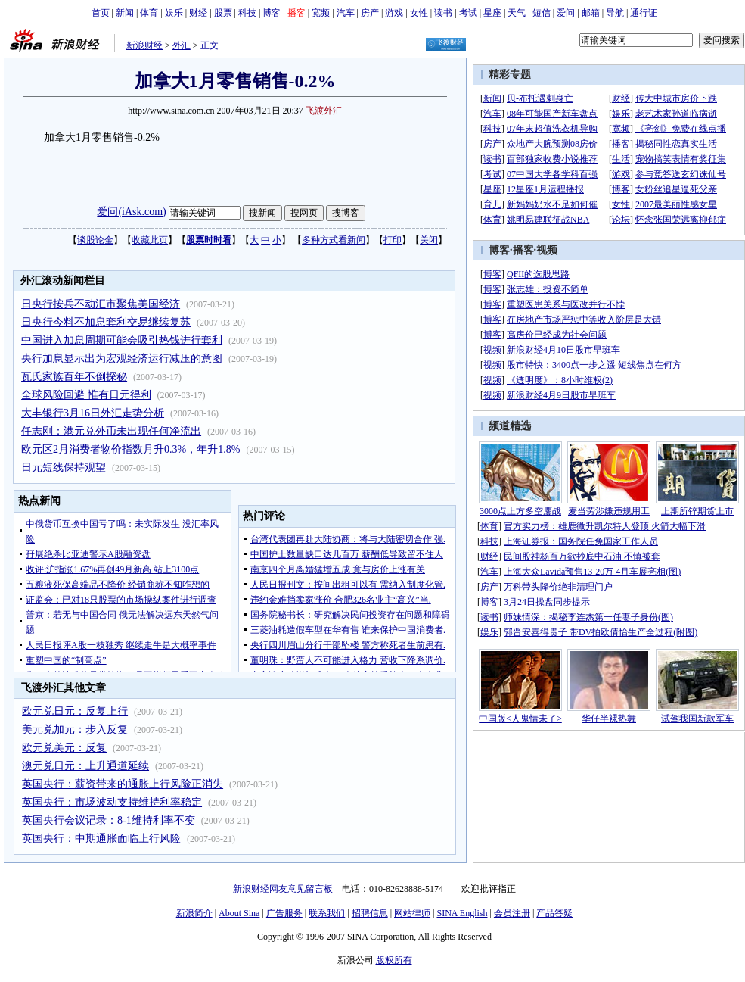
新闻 (125, 13)
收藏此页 (150, 240)
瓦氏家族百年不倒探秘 (74, 376)
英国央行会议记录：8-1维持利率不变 (108, 820)
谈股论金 (95, 240)
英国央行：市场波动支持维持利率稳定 (112, 802)
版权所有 (394, 960)
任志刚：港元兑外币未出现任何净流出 (111, 431)
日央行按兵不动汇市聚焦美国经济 (100, 304)
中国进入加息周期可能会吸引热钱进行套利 (121, 340)
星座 (492, 13)
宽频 (321, 13)
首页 (101, 13)
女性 (419, 13)
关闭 (429, 240)
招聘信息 (370, 913)
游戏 (394, 13)
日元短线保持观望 (63, 467)
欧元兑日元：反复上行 (75, 711)
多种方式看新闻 (333, 240)
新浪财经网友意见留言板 (283, 889)
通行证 (643, 13)
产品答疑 (554, 913)
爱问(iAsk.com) (131, 211)
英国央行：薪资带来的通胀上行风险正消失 (122, 784)
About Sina (239, 913)
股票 (223, 13)
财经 (198, 13)
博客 (271, 13)
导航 (615, 13)
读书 (443, 13)
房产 (370, 13)
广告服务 (284, 913)
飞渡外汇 (324, 110)
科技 (247, 13)
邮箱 (591, 13)
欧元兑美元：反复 (64, 747)
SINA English (461, 913)
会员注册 (512, 913)
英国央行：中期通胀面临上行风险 (101, 838)
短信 (541, 13)
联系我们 (327, 913)
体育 (149, 13)
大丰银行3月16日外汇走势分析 (92, 413)
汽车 (346, 13)
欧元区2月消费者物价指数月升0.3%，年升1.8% (130, 449)
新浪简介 (194, 913)
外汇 (181, 45)
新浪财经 (144, 45)
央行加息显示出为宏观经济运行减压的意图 (121, 358)
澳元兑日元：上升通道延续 (85, 766)
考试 (468, 13)
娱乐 (174, 13)
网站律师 (412, 913)
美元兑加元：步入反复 (75, 729)
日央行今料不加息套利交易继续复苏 (106, 322)
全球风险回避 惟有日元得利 (86, 395)
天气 (517, 13)
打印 (392, 240)
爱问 (566, 13)
